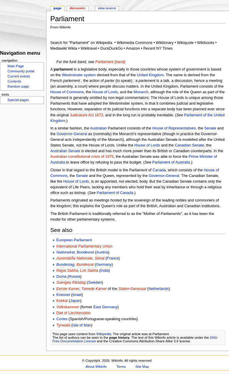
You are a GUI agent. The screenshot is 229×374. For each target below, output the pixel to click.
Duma (61, 276)
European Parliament (74, 240)
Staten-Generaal (132, 289)
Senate (210, 128)
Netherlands (158, 289)
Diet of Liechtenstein (73, 313)
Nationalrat (65, 252)
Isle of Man (81, 325)
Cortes (61, 319)
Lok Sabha (89, 270)
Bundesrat (85, 252)
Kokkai (62, 301)
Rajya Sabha (67, 270)
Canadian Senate (189, 145)
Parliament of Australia (171, 162)
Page (57, 8)
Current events (18, 76)
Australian (98, 128)
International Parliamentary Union (84, 246)
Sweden (95, 282)
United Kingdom (150, 75)
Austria (102, 252)
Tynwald (63, 325)
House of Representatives (174, 128)
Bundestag (65, 264)
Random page (18, 86)
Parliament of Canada (115, 193)
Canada (158, 170)
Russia (75, 276)
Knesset (63, 295)
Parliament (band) (110, 62)
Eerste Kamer (67, 289)
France (113, 258)
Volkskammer (67, 307)
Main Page (15, 66)
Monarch (141, 92)
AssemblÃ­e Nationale (74, 258)
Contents (14, 81)
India (104, 270)
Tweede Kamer (94, 289)
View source (107, 8)
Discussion (77, 8)
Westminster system (79, 75)
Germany (104, 264)
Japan (75, 301)
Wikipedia (103, 334)
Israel (77, 295)
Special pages (18, 100)
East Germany (105, 307)
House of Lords (105, 92)
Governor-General (72, 134)
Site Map (142, 366)
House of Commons (67, 92)
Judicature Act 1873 (86, 115)
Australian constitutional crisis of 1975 (82, 157)
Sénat (99, 258)
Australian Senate (65, 151)
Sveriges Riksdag (71, 282)
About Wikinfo (96, 366)
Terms (121, 366)
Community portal (20, 71)
